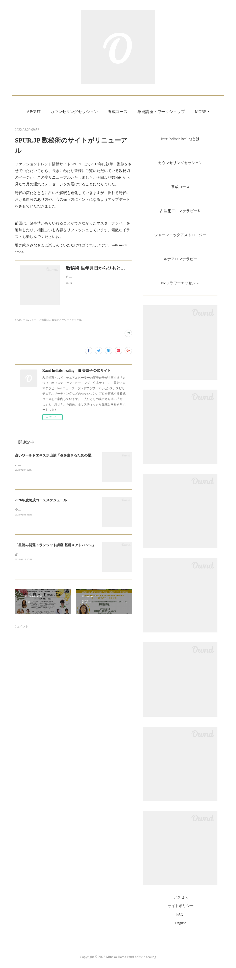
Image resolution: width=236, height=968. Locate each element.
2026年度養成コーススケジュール (41, 500)
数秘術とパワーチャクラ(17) (67, 319)
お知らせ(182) (22, 319)
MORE (172, 112)
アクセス (180, 900)
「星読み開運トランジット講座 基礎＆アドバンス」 (55, 545)
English (180, 926)
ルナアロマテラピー (180, 261)
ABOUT (62, 112)
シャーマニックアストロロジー (180, 237)
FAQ (180, 917)
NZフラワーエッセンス (180, 286)
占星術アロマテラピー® (180, 212)
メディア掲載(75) (41, 319)
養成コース (146, 112)
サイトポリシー (181, 909)
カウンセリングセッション (103, 112)
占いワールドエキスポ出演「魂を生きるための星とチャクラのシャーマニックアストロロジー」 (89, 455)
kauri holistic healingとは (180, 139)
